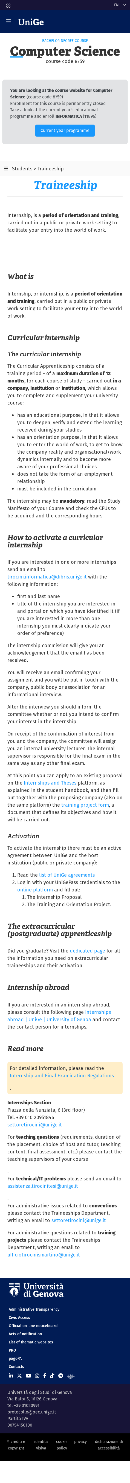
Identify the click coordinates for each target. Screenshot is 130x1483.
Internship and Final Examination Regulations (62, 1075)
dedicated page (87, 950)
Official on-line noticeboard (33, 1325)
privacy (80, 1441)
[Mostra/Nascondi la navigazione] (8, 21)
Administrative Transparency (34, 1309)
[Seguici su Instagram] (37, 1375)
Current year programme (65, 130)
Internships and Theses (50, 782)
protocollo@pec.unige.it (31, 1412)
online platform (35, 889)
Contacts (16, 1366)
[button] (8, 4)
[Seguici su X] (19, 1375)
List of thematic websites (31, 1342)
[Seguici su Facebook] (44, 1375)
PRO (12, 1350)
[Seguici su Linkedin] (11, 1375)
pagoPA (15, 1358)
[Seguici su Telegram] (60, 1375)
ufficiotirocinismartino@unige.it (43, 1254)
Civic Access (19, 1317)
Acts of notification (25, 1334)
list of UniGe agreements (67, 875)
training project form (85, 804)
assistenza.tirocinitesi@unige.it (42, 1186)
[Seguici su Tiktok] (52, 1375)
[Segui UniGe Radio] (71, 1375)
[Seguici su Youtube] (28, 1375)
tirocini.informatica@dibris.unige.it (47, 576)
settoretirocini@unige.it (34, 1124)
